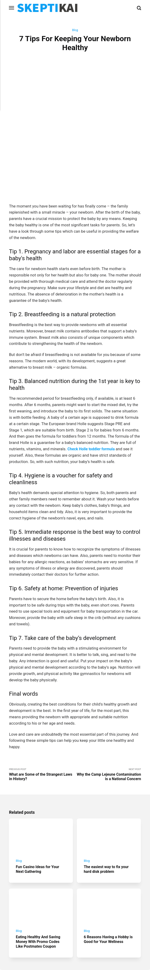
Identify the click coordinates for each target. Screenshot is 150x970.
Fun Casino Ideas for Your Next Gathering (38, 827)
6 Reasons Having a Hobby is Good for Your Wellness (107, 899)
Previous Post (42, 731)
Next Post (108, 731)
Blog (75, 30)
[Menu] (12, 8)
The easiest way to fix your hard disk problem (107, 827)
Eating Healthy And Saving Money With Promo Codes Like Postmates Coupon (39, 901)
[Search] (139, 8)
